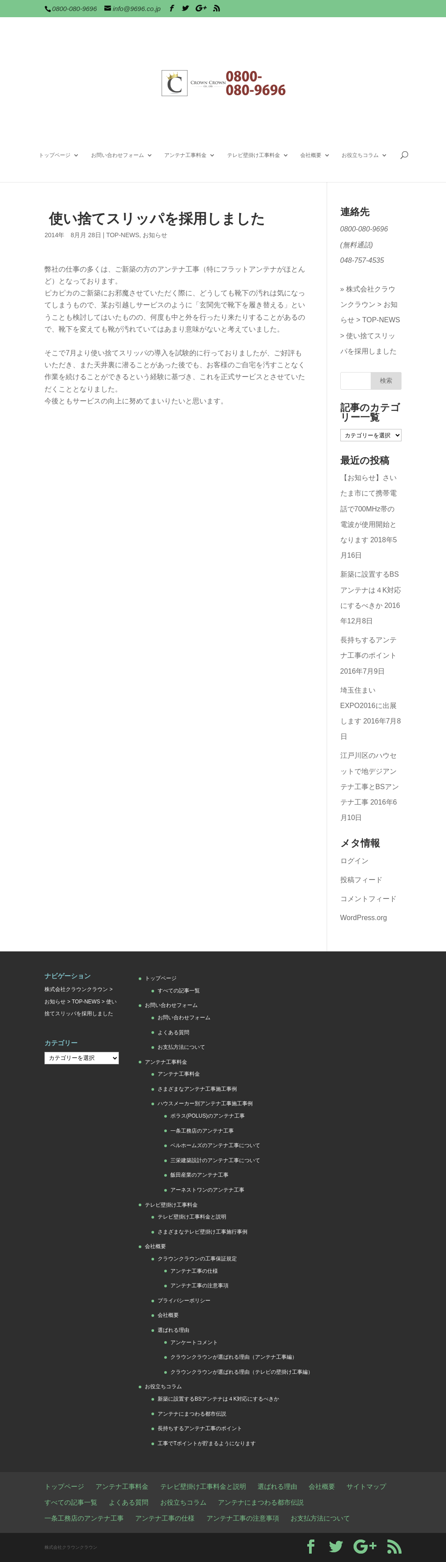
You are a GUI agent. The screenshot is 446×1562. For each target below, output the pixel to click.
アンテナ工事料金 (185, 155)
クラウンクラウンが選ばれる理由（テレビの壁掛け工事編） (241, 1372)
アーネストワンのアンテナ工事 (207, 1190)
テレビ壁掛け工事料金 (253, 155)
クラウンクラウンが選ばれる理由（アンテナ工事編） (233, 1357)
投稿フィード (361, 880)
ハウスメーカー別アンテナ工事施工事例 (205, 1103)
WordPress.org (363, 917)
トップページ (54, 155)
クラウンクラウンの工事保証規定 (197, 1259)
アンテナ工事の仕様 (194, 1271)
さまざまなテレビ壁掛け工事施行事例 (202, 1232)
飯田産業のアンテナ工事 (199, 1175)
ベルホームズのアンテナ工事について (215, 1145)
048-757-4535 (362, 260)
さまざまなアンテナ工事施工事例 (197, 1089)
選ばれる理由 (173, 1330)
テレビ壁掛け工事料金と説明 (192, 1217)
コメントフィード (368, 898)
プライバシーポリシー (184, 1300)
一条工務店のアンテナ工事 (202, 1131)
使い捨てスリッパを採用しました (368, 343)
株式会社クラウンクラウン (76, 989)
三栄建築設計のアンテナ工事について (215, 1160)
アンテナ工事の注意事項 (199, 1285)
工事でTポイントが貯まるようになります (207, 1443)
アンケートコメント (194, 1342)
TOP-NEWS (122, 235)
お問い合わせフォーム (117, 155)
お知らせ (155, 235)
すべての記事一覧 (179, 991)
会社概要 (310, 155)
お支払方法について (181, 1047)
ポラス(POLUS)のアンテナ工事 (207, 1116)
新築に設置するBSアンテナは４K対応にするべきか (371, 589)
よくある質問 (173, 1032)
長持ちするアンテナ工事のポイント (200, 1428)
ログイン (354, 861)
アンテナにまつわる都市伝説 (192, 1414)
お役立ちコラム (360, 155)
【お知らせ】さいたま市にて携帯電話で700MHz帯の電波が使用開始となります (368, 509)
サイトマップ (366, 1486)
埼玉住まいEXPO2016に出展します (368, 705)
